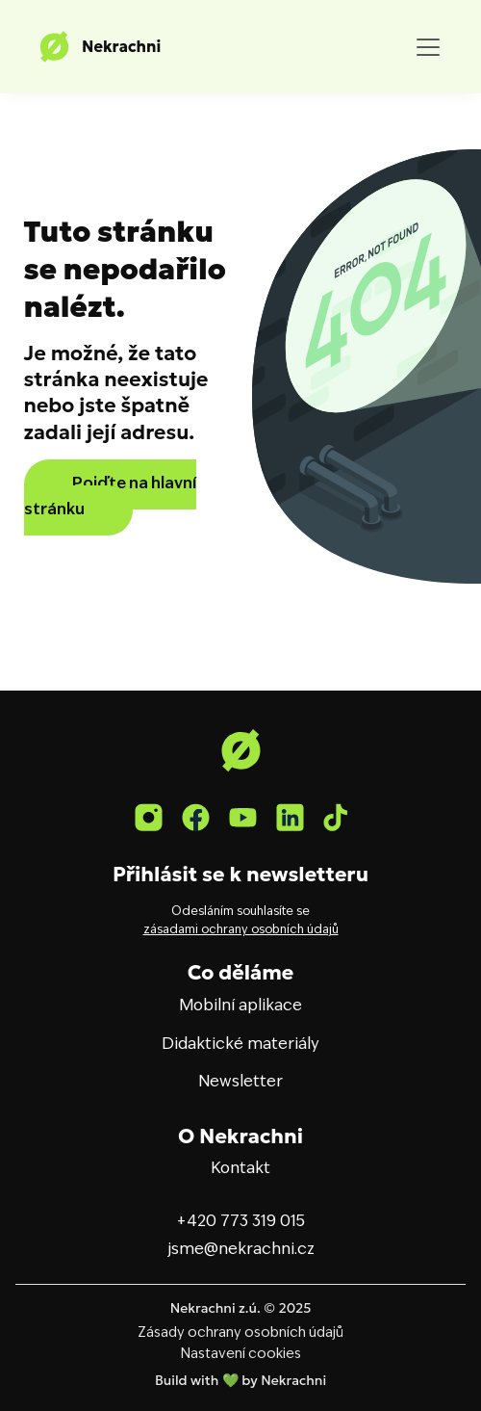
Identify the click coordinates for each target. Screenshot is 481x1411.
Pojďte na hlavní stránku (110, 497)
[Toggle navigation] (428, 47)
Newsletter (240, 1082)
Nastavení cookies (241, 1354)
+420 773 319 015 (240, 1222)
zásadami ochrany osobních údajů (241, 930)
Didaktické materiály (240, 1045)
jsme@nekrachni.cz (241, 1250)
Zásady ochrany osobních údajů (240, 1333)
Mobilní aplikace (240, 1006)
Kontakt (240, 1169)
